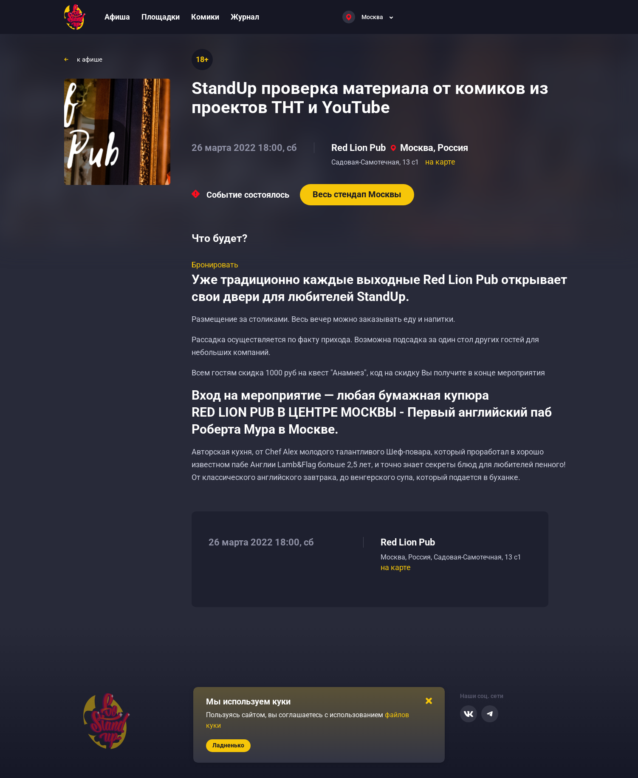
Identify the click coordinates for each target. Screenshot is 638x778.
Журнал (245, 16)
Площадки (160, 16)
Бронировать (215, 264)
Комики (205, 16)
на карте (440, 161)
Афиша (117, 16)
